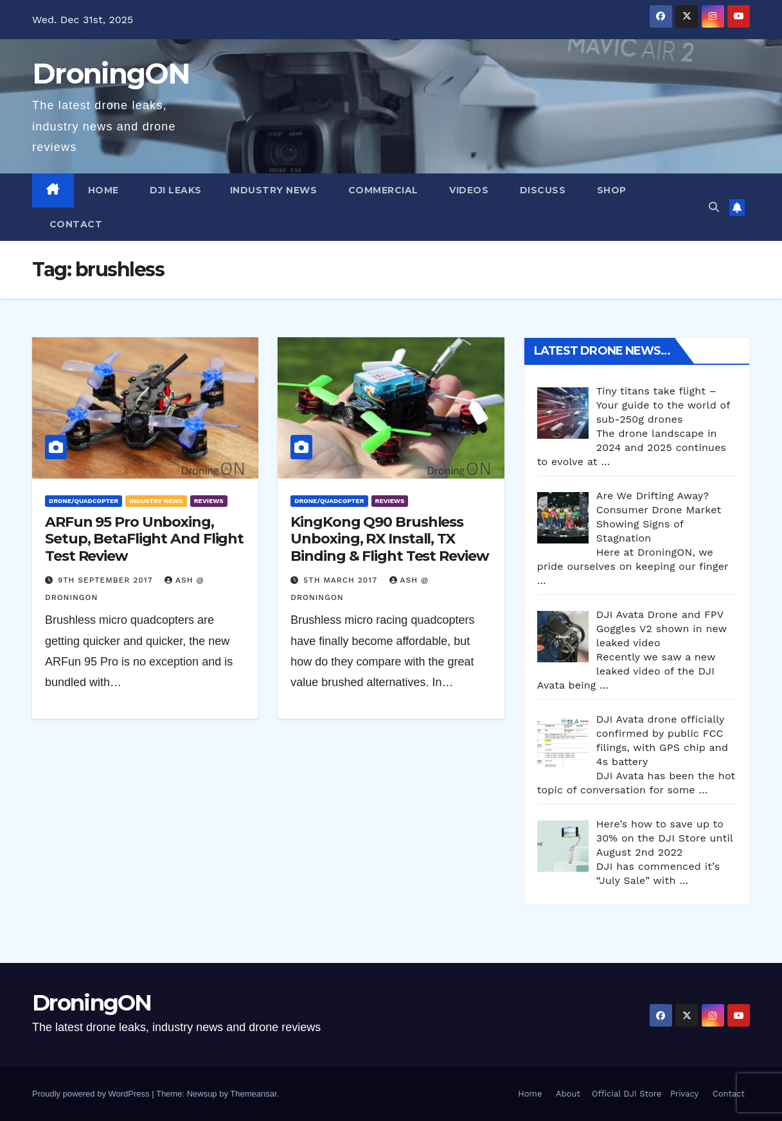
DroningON (111, 73)
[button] (714, 207)
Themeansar (253, 1094)
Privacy (684, 1094)
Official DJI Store (625, 1094)
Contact (74, 224)
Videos (468, 190)
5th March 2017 (341, 580)
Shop (610, 190)
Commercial (381, 190)
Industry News (273, 190)
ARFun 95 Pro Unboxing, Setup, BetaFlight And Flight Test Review (144, 539)
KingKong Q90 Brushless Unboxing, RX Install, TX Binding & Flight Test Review (389, 539)
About (568, 1094)
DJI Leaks (174, 190)
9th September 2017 (107, 580)
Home (103, 190)
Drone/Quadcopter (83, 500)
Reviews (209, 500)
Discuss (541, 190)
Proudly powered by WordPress (92, 1094)
